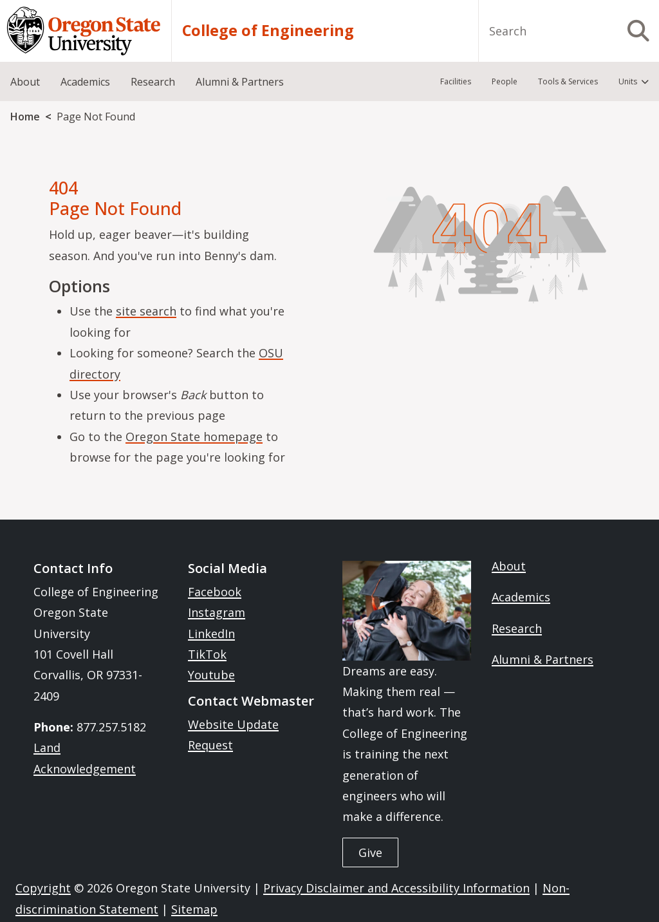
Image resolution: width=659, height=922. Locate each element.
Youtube (211, 674)
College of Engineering (268, 30)
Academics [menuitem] (85, 82)
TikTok (207, 654)
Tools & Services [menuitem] (568, 81)
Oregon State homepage (194, 436)
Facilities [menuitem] (455, 81)
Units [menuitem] (627, 81)
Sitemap (194, 909)
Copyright (43, 888)
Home (25, 116)
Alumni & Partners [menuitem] (240, 82)
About (509, 566)
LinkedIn (211, 633)
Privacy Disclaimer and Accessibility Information (396, 888)
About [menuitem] (25, 82)
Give (370, 852)
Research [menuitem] (153, 82)
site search (146, 311)
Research (517, 628)
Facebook (214, 591)
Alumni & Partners (542, 659)
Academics (521, 597)
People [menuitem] (504, 81)
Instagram (216, 612)
